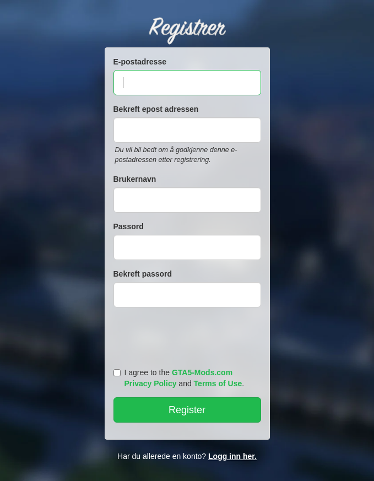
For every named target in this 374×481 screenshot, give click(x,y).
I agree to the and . (179, 378)
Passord (128, 226)
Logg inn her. (232, 456)
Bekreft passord (142, 273)
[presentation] (188, 335)
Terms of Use (218, 383)
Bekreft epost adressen (156, 109)
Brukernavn (134, 179)
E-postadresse (139, 61)
